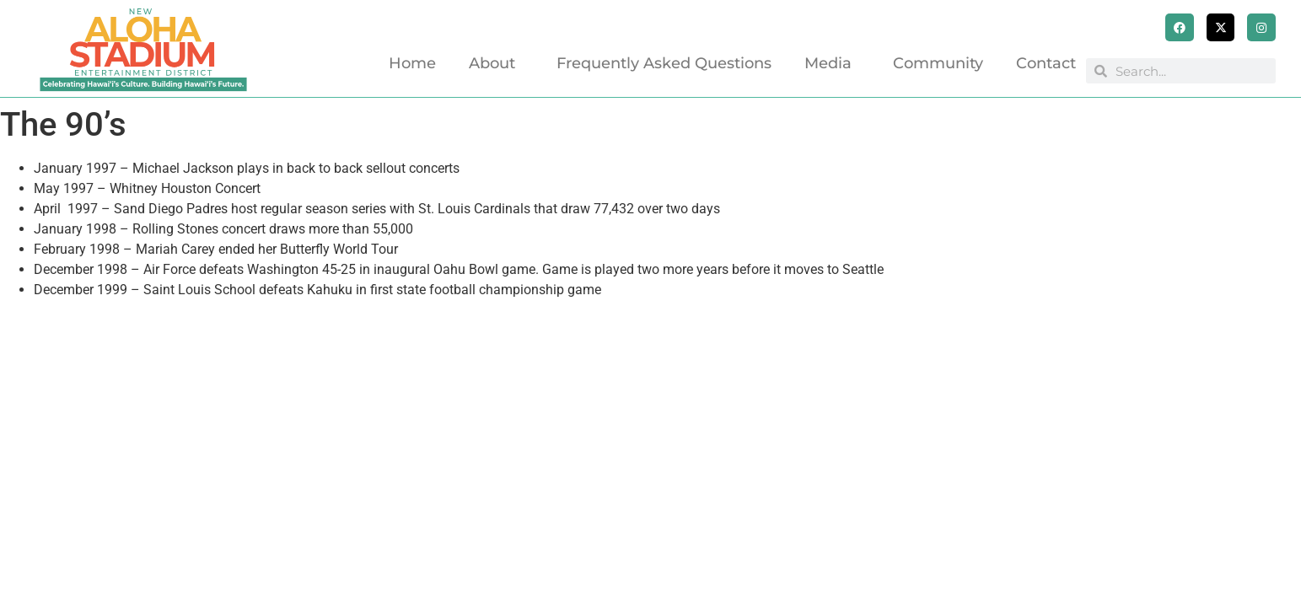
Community (938, 63)
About (496, 63)
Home (412, 63)
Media (832, 63)
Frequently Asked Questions (663, 63)
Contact (1046, 63)
